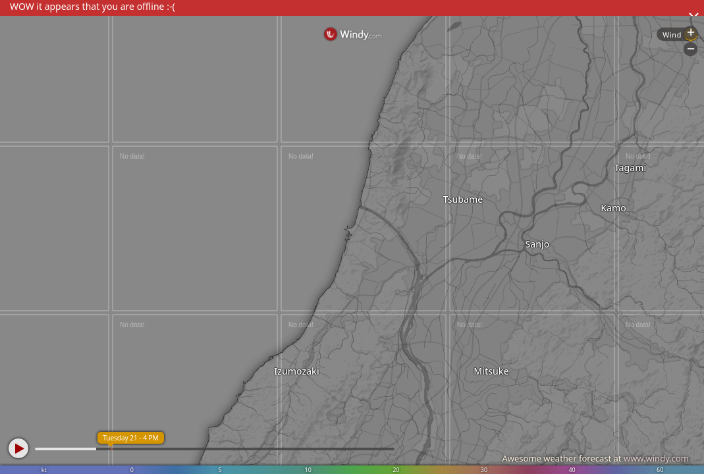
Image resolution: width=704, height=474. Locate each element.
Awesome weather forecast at (595, 458)
